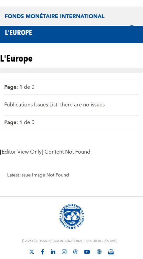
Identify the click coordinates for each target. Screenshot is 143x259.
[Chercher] (132, 29)
